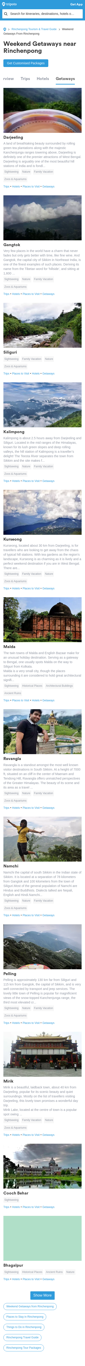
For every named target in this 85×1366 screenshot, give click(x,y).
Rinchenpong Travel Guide (22, 1337)
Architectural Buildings (59, 685)
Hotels (43, 79)
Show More (42, 1295)
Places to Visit (32, 186)
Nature (26, 171)
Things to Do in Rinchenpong (23, 1327)
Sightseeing (11, 171)
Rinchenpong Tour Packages (23, 1347)
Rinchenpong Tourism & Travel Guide (34, 29)
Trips (25, 79)
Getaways (65, 79)
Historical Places (32, 685)
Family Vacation (43, 171)
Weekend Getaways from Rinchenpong (30, 1306)
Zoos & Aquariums (15, 179)
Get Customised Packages (26, 63)
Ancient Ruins (12, 693)
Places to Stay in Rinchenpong (24, 1316)
